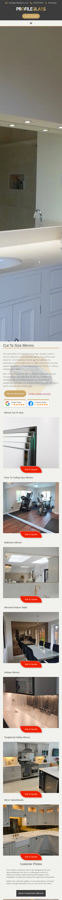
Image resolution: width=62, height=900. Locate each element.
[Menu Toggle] (31, 23)
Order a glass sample (39, 393)
